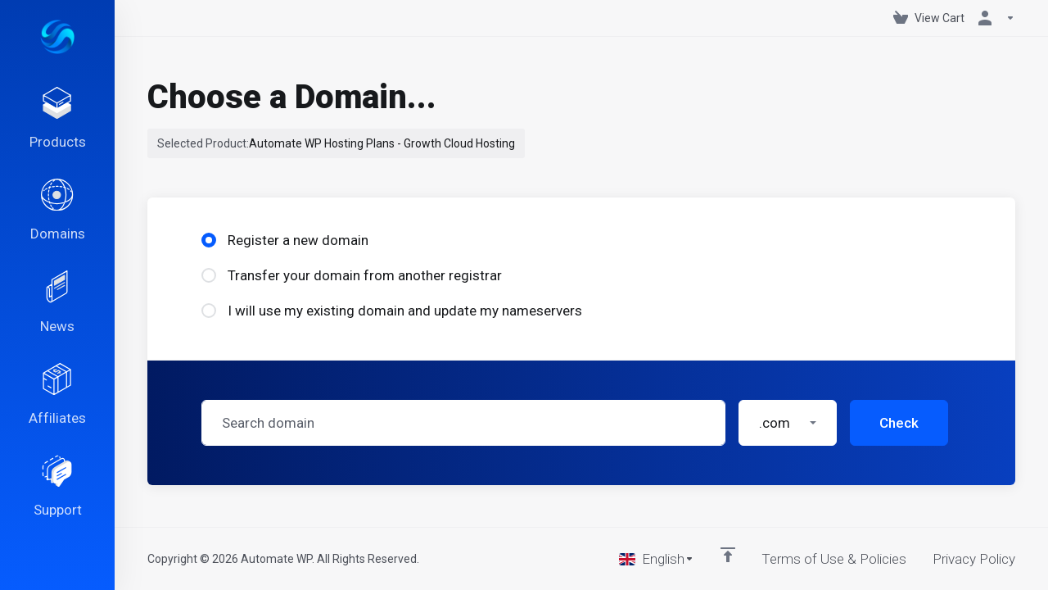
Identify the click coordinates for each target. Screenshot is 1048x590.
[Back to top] (727, 555)
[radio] (208, 240)
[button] (788, 423)
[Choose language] (656, 559)
